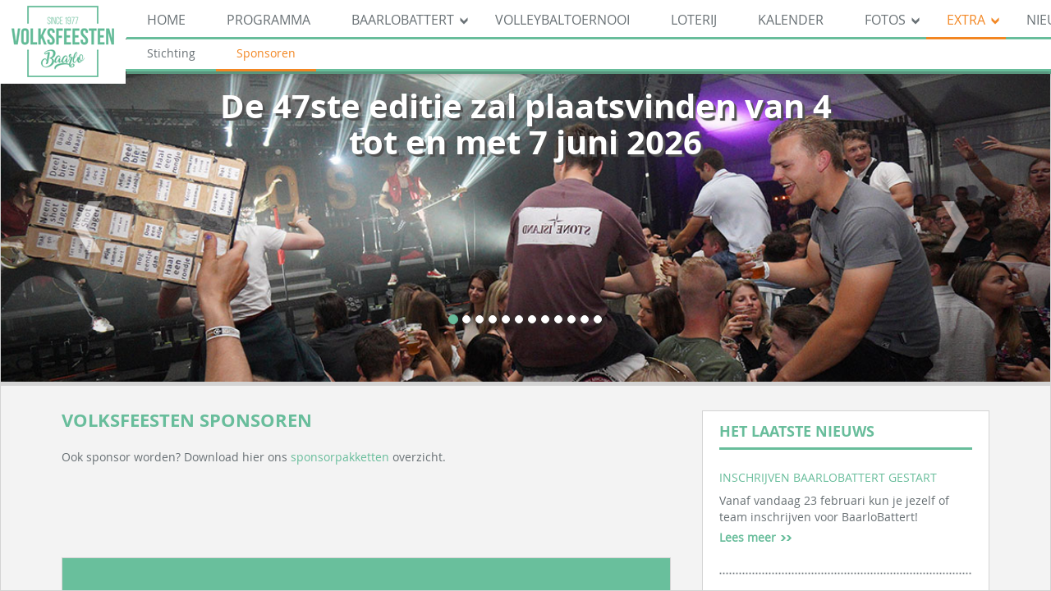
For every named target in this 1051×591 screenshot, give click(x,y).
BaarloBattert (402, 20)
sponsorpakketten (340, 457)
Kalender (791, 20)
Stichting (171, 53)
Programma (268, 20)
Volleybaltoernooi (562, 20)
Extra (966, 20)
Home (166, 20)
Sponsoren (266, 53)
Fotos (885, 20)
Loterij (694, 20)
